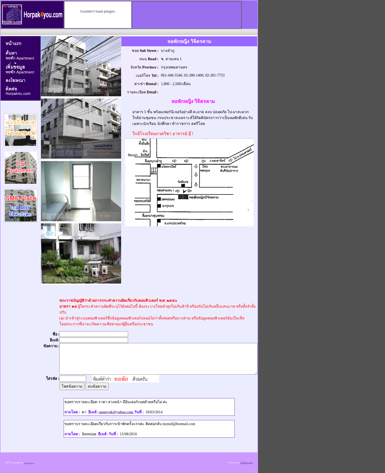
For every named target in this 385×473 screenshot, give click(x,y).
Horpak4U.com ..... (29, 463)
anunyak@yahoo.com (116, 412)
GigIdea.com (246, 462)
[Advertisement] (128, 32)
